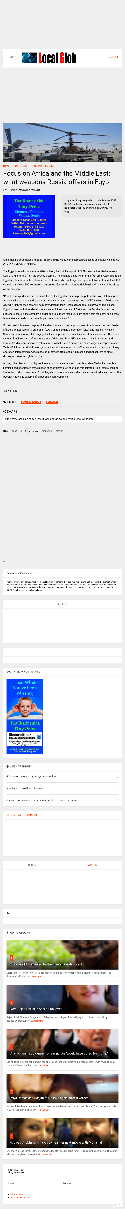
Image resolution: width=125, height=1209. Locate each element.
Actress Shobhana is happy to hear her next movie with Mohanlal (56, 1142)
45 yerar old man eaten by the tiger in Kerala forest (46, 964)
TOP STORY (21, 166)
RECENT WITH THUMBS (22, 815)
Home (6, 166)
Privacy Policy (16, 1194)
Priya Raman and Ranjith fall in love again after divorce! (49, 1098)
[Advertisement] (62, 26)
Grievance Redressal (19, 1197)
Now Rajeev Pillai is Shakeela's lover (36, 1009)
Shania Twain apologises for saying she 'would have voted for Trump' (59, 1053)
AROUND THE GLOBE (43, 166)
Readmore (36, 976)
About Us (66, 1183)
